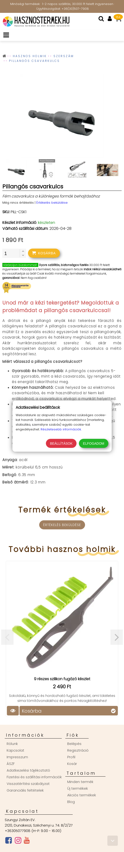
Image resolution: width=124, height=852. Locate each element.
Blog (71, 801)
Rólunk (12, 743)
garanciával (10, 278)
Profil (71, 756)
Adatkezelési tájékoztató (28, 770)
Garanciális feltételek (25, 790)
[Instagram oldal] (18, 841)
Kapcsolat (15, 750)
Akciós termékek (81, 795)
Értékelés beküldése (52, 202)
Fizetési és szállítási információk (34, 776)
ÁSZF (11, 763)
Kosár (72, 763)
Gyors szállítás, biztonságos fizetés (64, 265)
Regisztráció (78, 750)
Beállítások (61, 443)
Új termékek (77, 788)
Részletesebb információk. (61, 429)
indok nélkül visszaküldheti (102, 269)
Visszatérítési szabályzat (28, 783)
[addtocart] (44, 253)
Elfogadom (93, 443)
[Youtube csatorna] (26, 841)
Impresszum (17, 756)
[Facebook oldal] (8, 841)
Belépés (74, 743)
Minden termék (80, 781)
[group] (62, 116)
